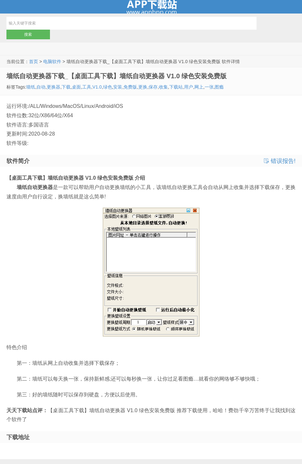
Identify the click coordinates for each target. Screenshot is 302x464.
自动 (40, 87)
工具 (86, 87)
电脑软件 (52, 61)
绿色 (107, 87)
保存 (153, 87)
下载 (66, 87)
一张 (209, 87)
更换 (142, 87)
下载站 (176, 87)
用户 (188, 87)
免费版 (130, 87)
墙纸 (30, 87)
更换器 (53, 87)
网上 (198, 87)
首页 (33, 61)
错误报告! (280, 161)
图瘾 (219, 87)
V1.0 (97, 87)
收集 (163, 87)
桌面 (76, 87)
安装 (117, 87)
